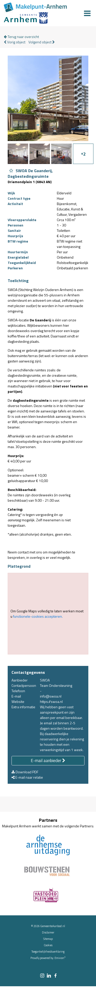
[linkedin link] (49, 976)
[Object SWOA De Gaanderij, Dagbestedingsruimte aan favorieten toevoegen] (11, 171)
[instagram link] (42, 976)
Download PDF (25, 772)
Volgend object (41, 42)
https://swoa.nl (51, 701)
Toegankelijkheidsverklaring (48, 952)
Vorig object (14, 42)
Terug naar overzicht (21, 36)
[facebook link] (56, 976)
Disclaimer (48, 932)
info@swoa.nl (50, 696)
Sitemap (48, 939)
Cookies (48, 945)
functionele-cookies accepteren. (38, 616)
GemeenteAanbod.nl (52, 926)
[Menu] (87, 13)
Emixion (59, 958)
